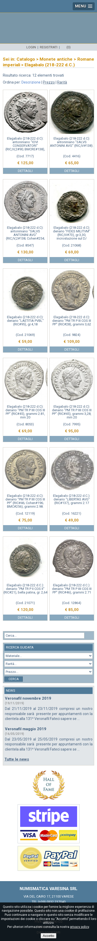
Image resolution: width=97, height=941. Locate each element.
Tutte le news (16, 759)
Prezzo (49, 82)
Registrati (48, 47)
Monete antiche (56, 59)
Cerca (14, 679)
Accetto (48, 936)
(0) (68, 47)
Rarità (62, 82)
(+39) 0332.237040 (51, 902)
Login (31, 47)
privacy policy (79, 927)
